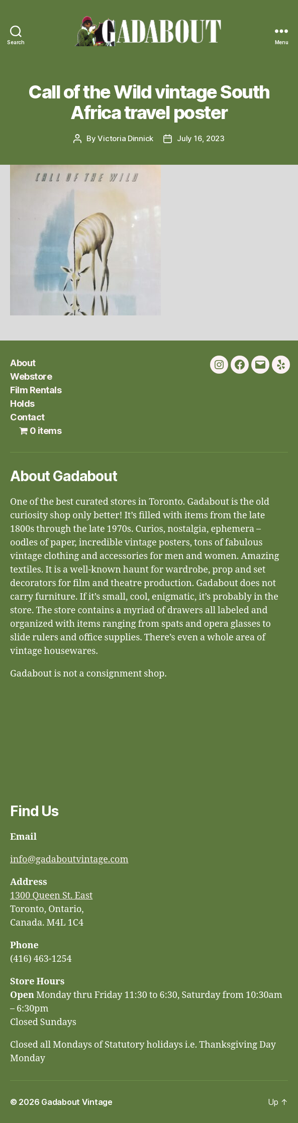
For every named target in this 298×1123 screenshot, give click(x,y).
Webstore (31, 376)
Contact (27, 417)
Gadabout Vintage (77, 1102)
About (23, 363)
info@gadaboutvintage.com (69, 859)
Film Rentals (35, 390)
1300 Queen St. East (51, 896)
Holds (22, 403)
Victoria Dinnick (125, 138)
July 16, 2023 (201, 138)
